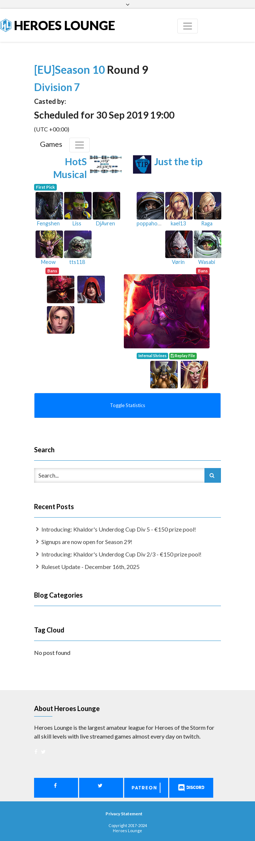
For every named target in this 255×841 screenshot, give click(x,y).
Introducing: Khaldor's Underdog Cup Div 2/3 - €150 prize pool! (121, 554)
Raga (206, 223)
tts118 (77, 262)
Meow (48, 262)
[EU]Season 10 (70, 69)
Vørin (178, 262)
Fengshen (48, 223)
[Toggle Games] (79, 145)
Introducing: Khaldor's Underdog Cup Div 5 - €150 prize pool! (118, 529)
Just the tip (178, 161)
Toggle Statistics (127, 405)
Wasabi (206, 262)
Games (51, 143)
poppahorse (151, 223)
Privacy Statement (124, 813)
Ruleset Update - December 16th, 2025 (90, 566)
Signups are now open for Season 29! (86, 541)
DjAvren (105, 223)
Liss (77, 223)
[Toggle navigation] (187, 26)
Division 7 (57, 87)
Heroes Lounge (57, 25)
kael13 (178, 223)
